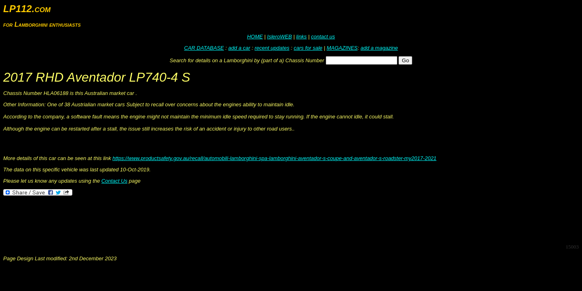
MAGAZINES (342, 48)
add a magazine (379, 48)
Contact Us (114, 181)
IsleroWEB (279, 37)
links (301, 37)
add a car (239, 48)
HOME (255, 37)
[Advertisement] (150, 219)
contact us (323, 37)
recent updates (272, 48)
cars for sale (308, 48)
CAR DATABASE (204, 48)
